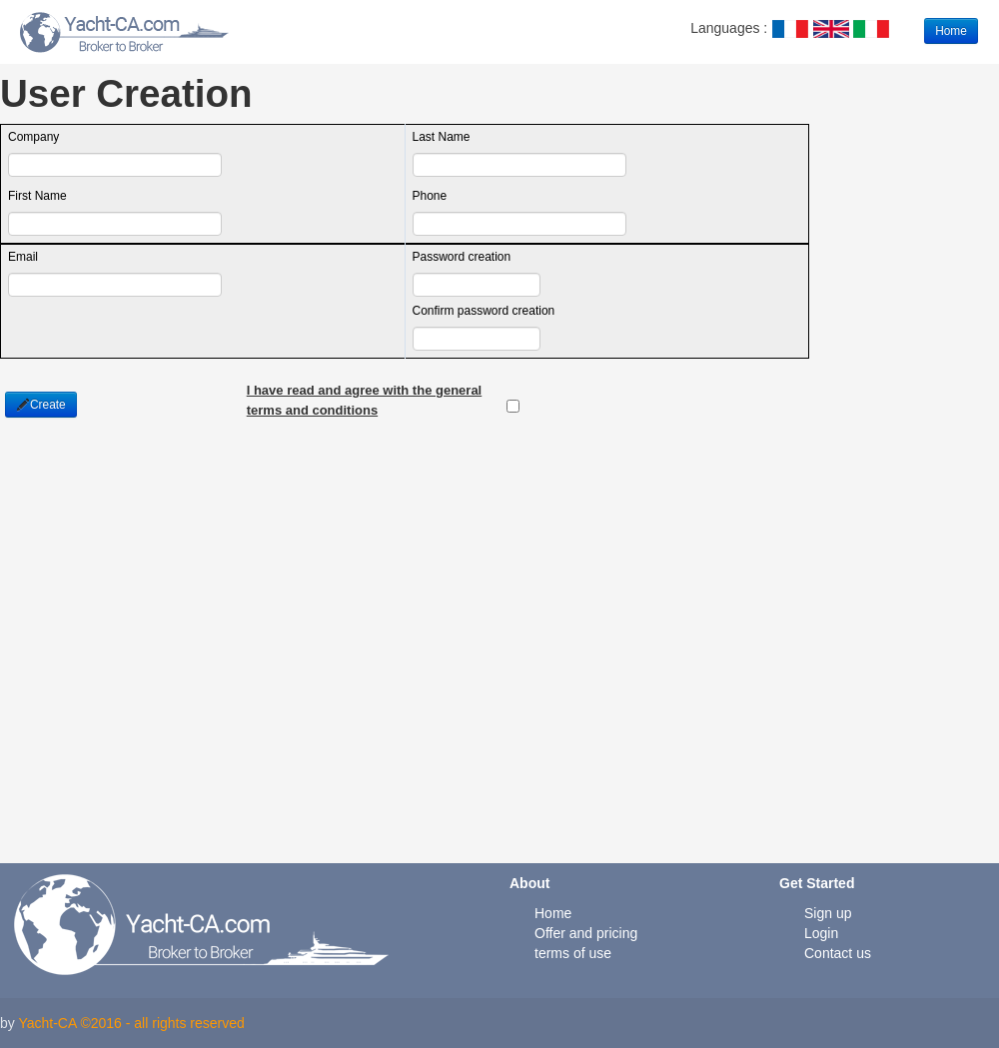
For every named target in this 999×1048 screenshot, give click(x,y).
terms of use (572, 953)
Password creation (462, 257)
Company (33, 137)
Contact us (837, 953)
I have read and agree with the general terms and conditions (365, 392)
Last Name (442, 137)
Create (41, 405)
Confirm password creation (484, 311)
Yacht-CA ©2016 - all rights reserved (131, 1023)
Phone (430, 196)
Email (23, 257)
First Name (37, 196)
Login (821, 933)
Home (951, 31)
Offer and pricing (585, 933)
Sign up (827, 913)
